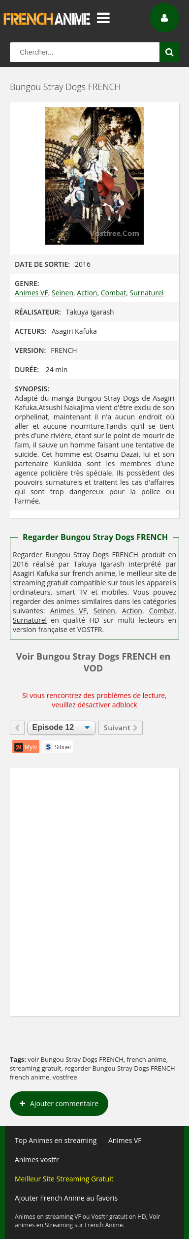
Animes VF (31, 292)
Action (87, 292)
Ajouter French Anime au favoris (66, 1198)
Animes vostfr (37, 1159)
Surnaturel (147, 292)
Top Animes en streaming (55, 1140)
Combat (113, 292)
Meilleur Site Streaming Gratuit (64, 1178)
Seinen (62, 292)
